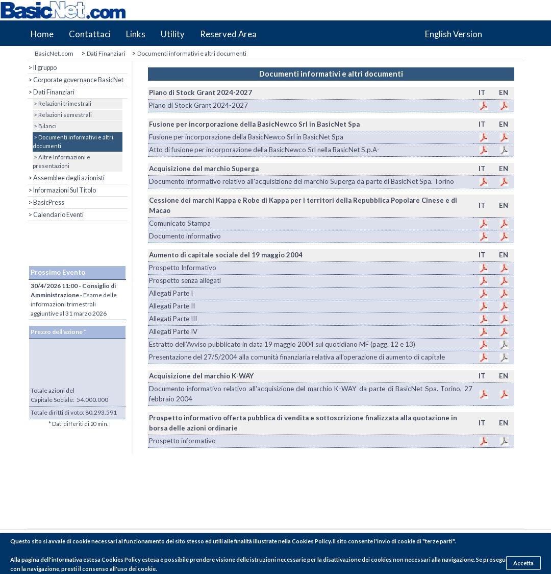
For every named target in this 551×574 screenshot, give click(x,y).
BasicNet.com (54, 53)
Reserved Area (228, 34)
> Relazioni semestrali (62, 114)
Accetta (523, 563)
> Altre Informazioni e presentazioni (61, 161)
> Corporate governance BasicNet (75, 80)
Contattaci (90, 34)
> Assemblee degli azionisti (66, 178)
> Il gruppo (42, 67)
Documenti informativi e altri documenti (191, 53)
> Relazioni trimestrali (62, 103)
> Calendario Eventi (56, 215)
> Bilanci (45, 126)
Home (42, 34)
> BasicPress (46, 202)
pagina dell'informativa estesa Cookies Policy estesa (90, 559)
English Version (453, 34)
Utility (173, 34)
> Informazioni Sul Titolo (62, 190)
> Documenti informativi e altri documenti (73, 141)
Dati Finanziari (106, 53)
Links (135, 34)
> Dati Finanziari (51, 92)
